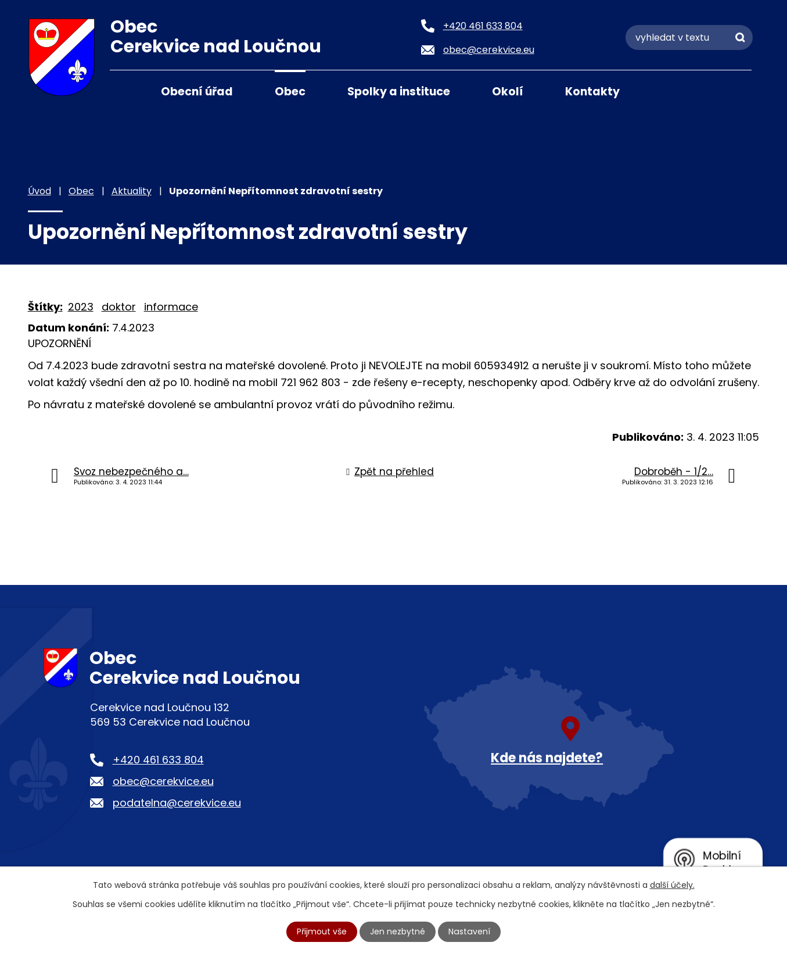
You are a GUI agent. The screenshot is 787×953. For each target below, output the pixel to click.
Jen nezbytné (398, 931)
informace (171, 306)
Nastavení (469, 931)
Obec (290, 91)
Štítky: (45, 306)
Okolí (507, 91)
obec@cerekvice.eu (163, 781)
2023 (81, 306)
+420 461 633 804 (158, 759)
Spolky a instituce (398, 91)
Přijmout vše (322, 931)
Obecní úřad (197, 91)
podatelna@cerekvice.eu (177, 802)
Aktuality (132, 191)
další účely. (672, 885)
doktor (119, 306)
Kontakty (592, 91)
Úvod (124, 90)
